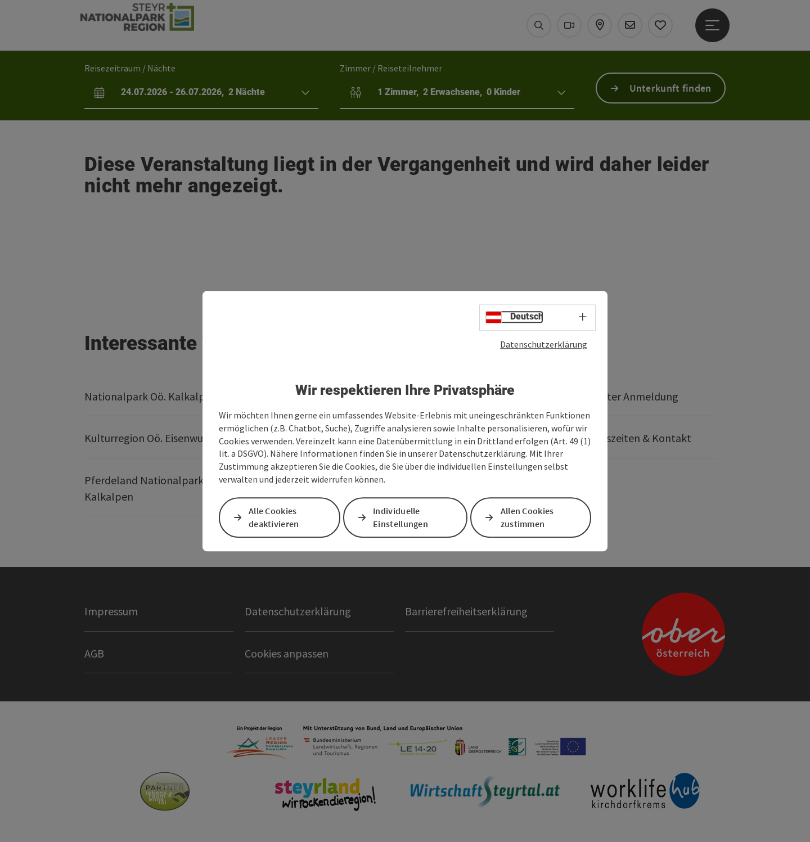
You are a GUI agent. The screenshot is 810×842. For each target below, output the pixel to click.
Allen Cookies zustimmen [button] (527, 517)
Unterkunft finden (670, 88)
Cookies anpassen (286, 653)
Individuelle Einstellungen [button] (400, 517)
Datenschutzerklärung (543, 344)
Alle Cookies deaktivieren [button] (274, 517)
